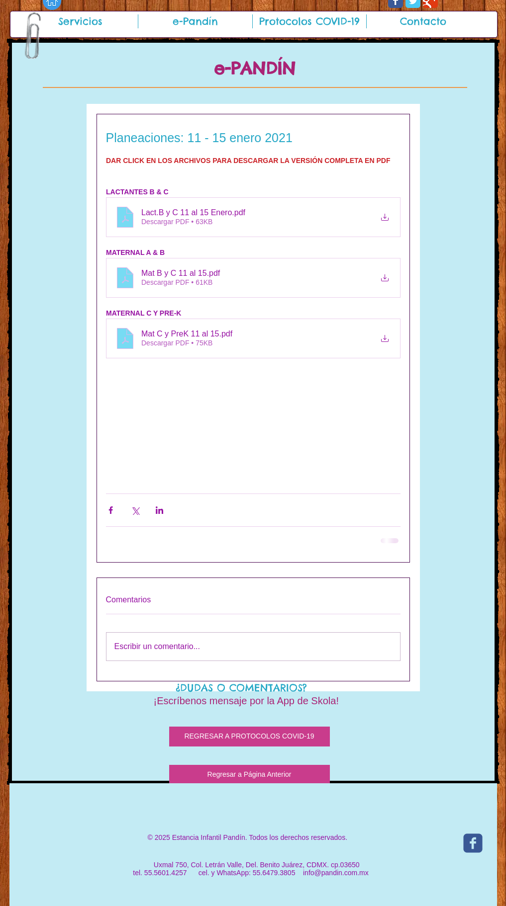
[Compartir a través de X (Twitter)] (135, 510)
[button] (80, 21)
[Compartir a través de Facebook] (110, 510)
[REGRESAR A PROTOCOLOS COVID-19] (249, 736)
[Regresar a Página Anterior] (249, 775)
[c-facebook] (473, 843)
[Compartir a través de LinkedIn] (159, 510)
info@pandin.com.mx (336, 873)
